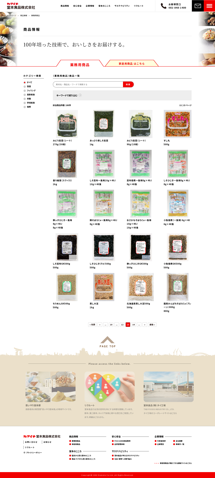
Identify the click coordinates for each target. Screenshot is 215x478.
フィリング (31, 90)
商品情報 (65, 5)
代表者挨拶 (161, 441)
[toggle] (80, 95)
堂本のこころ (104, 5)
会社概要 (179, 441)
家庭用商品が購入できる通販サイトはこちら (176, 463)
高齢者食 (31, 94)
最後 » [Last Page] (152, 324)
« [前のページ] (99, 324)
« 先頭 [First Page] (92, 324)
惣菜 (29, 86)
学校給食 (31, 102)
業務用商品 (80, 64)
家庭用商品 (76, 444)
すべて (29, 82)
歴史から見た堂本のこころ (81, 455)
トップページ (11, 15)
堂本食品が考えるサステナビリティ (126, 455)
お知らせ (47, 442)
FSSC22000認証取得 (122, 441)
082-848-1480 (177, 7)
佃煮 (29, 106)
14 (133, 324)
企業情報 (90, 5)
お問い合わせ (31, 442)
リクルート (139, 5)
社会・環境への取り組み (123, 459)
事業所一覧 (180, 444)
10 (111, 324)
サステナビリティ (122, 5)
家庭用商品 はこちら (132, 63)
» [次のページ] (144, 324)
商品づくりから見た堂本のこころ (83, 459)
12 (122, 324)
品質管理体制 (119, 444)
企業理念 (160, 444)
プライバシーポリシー (34, 452)
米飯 (29, 98)
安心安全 (77, 5)
